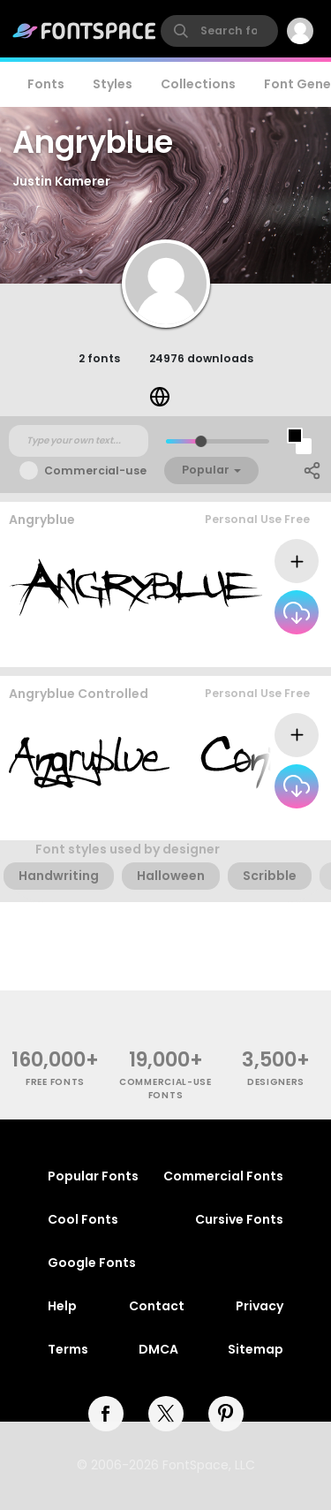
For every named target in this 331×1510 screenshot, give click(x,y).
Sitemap (255, 1349)
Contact (156, 1306)
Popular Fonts (93, 1176)
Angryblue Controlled (78, 693)
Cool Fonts (83, 1219)
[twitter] (166, 1413)
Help (62, 1306)
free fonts (55, 1082)
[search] (219, 31)
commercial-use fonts (165, 1088)
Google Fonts (92, 1262)
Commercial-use (95, 470)
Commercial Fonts (223, 1176)
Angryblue (42, 519)
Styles (112, 84)
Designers (276, 1082)
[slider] (200, 441)
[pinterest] (226, 1413)
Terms (68, 1349)
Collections (198, 84)
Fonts (45, 84)
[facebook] (106, 1413)
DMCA (158, 1349)
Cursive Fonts (239, 1219)
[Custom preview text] (78, 441)
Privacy (259, 1306)
